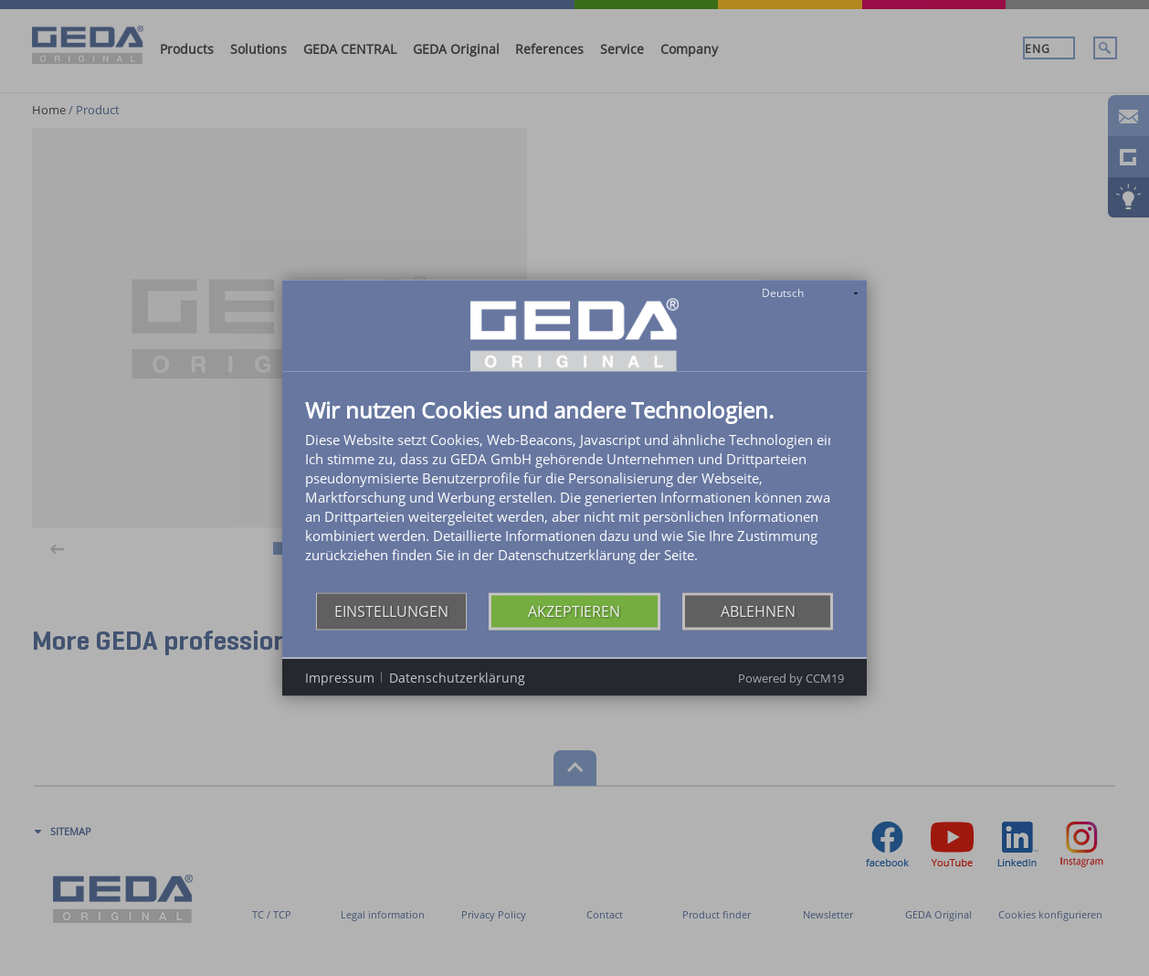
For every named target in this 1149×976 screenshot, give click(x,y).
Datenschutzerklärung (457, 676)
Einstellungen (391, 610)
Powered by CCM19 (791, 678)
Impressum (339, 676)
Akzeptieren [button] (574, 610)
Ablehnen (758, 610)
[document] (574, 495)
